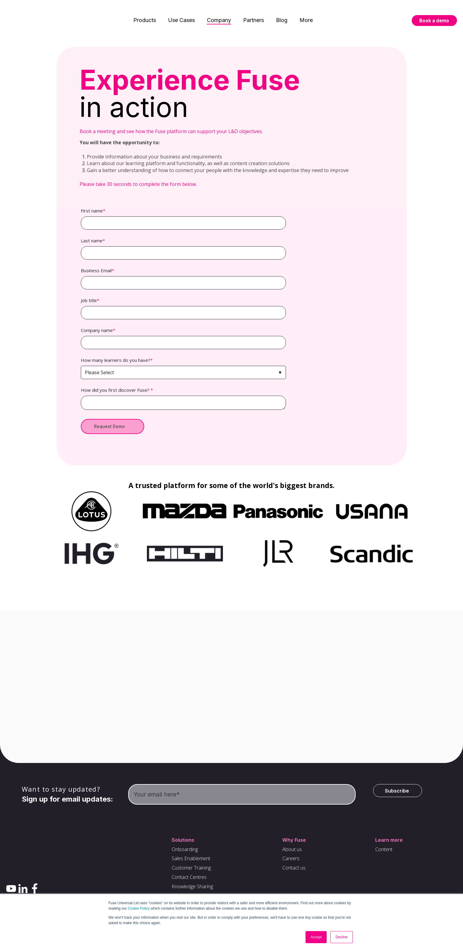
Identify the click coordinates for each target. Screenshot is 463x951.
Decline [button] (341, 937)
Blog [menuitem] (281, 12)
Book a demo (434, 12)
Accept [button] (316, 937)
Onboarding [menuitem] (183, 850)
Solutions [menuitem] (181, 841)
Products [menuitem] (144, 12)
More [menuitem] (306, 12)
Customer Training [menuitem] (191, 870)
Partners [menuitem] (253, 12)
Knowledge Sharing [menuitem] (192, 891)
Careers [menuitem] (291, 860)
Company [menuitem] (219, 12)
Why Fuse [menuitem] (295, 841)
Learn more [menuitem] (390, 841)
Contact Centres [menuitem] (188, 881)
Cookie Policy (139, 908)
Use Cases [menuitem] (181, 12)
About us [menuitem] (293, 850)
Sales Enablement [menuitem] (191, 860)
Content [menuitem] (385, 850)
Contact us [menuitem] (295, 870)
